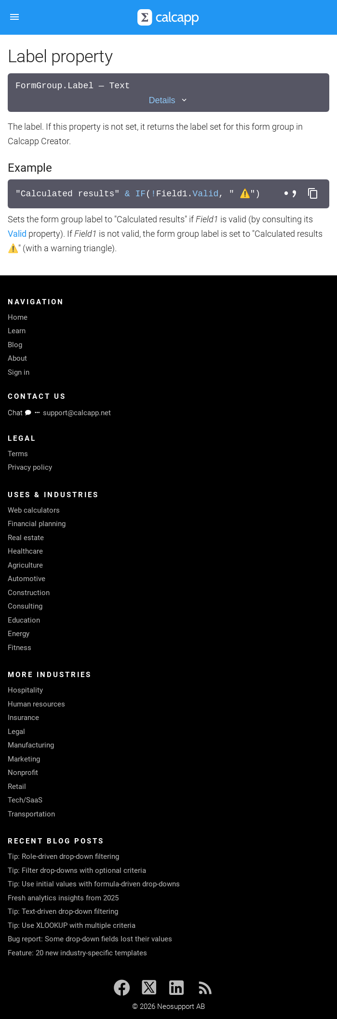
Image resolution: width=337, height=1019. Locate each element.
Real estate (26, 537)
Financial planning (37, 523)
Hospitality (25, 690)
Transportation (31, 814)
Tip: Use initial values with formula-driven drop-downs (94, 884)
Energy (18, 633)
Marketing (24, 759)
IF (140, 194)
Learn (17, 330)
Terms (18, 453)
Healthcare (25, 551)
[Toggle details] (168, 100)
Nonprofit (23, 772)
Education (24, 620)
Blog (15, 344)
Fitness (19, 647)
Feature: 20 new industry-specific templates (77, 953)
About (17, 358)
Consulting (25, 606)
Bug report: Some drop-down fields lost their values (90, 939)
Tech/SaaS (25, 800)
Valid (205, 194)
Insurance (23, 717)
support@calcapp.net (77, 412)
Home (17, 317)
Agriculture (25, 565)
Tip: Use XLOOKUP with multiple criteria (71, 925)
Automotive (26, 578)
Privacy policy (30, 467)
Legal (16, 731)
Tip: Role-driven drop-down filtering (63, 856)
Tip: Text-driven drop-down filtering (63, 911)
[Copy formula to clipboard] (313, 194)
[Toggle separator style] (291, 194)
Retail (17, 786)
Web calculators (34, 510)
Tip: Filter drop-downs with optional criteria (77, 870)
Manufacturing (31, 745)
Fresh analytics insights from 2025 (63, 898)
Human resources (36, 704)
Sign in (18, 372)
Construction (29, 592)
